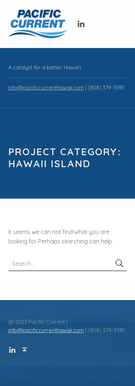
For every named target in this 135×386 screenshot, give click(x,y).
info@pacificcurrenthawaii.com (46, 87)
